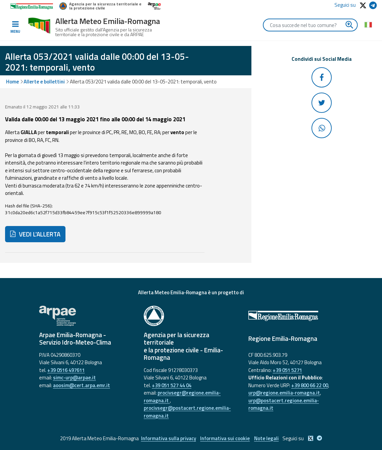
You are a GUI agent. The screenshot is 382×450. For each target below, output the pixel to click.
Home (12, 81)
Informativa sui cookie (225, 438)
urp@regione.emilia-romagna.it (284, 393)
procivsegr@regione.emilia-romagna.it (182, 396)
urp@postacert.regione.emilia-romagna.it (283, 404)
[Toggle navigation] (15, 27)
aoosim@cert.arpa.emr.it (81, 385)
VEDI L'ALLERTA (35, 234)
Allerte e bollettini (44, 81)
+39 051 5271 (287, 370)
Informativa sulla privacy (167, 438)
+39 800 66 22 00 (309, 385)
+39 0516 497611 (66, 370)
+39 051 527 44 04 (171, 385)
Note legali (267, 438)
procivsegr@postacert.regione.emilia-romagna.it (187, 412)
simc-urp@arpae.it (74, 377)
